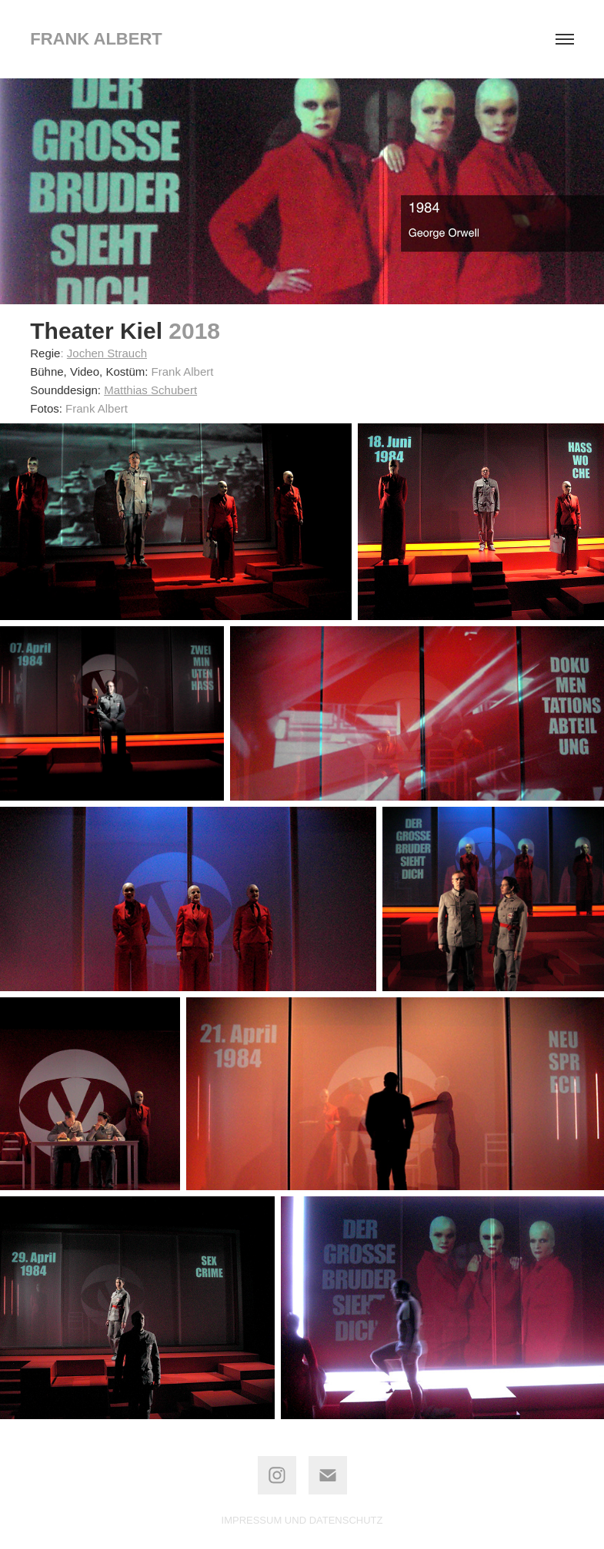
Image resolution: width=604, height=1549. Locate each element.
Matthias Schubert (150, 389)
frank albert (96, 38)
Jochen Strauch (107, 353)
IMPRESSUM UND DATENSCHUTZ (302, 1520)
